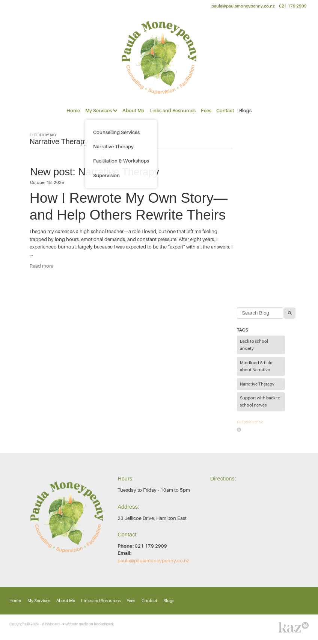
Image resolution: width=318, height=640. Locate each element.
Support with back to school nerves (260, 402)
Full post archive (250, 422)
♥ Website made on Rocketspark (88, 624)
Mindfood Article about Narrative (256, 366)
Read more (41, 266)
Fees (206, 110)
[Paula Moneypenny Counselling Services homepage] (159, 57)
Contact (225, 110)
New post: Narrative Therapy (94, 172)
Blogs (245, 110)
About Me (133, 110)
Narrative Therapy (257, 384)
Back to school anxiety (254, 345)
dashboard (51, 624)
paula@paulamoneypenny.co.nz (242, 6)
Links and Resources (172, 110)
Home (73, 110)
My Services (101, 110)
